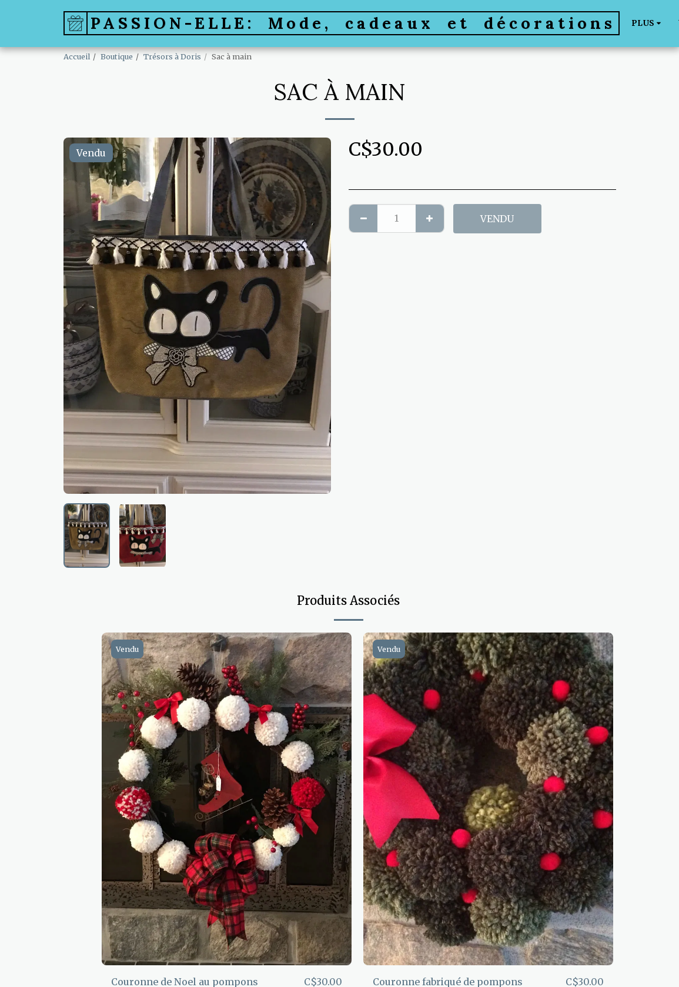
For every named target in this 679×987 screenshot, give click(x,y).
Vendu (497, 219)
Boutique (117, 56)
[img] (227, 799)
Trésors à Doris (172, 56)
